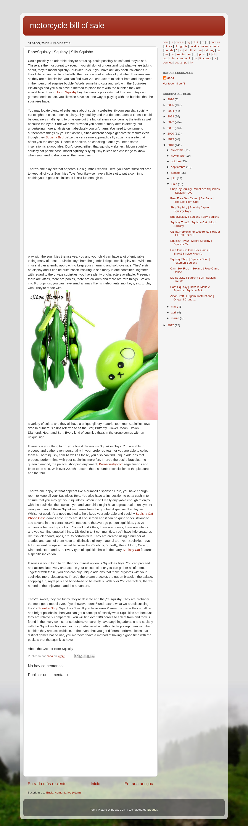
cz (170, 46)
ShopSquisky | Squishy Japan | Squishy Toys (190, 209)
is (186, 46)
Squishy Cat (132, 550)
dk (176, 46)
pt (165, 46)
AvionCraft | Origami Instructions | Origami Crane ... (192, 297)
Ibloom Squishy (66, 92)
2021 (171, 128)
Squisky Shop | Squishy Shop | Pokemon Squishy (190, 261)
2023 (171, 116)
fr (176, 50)
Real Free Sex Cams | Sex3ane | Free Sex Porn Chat (192, 200)
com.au (203, 46)
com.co (182, 58)
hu (195, 58)
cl (193, 42)
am (189, 54)
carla (170, 78)
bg (188, 42)
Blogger (152, 809)
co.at (193, 46)
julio (174, 178)
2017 (171, 325)
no (172, 54)
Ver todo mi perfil (174, 83)
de (171, 50)
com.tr (207, 58)
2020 (171, 133)
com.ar (180, 42)
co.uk (166, 58)
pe (186, 62)
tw (183, 54)
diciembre (177, 150)
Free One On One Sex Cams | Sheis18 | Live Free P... (190, 251)
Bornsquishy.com (111, 464)
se (199, 50)
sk (186, 50)
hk (191, 62)
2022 (171, 122)
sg (204, 54)
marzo (175, 318)
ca (218, 50)
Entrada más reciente (47, 783)
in (190, 58)
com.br (214, 46)
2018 (171, 145)
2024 (171, 110)
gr (181, 46)
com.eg (167, 62)
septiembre (178, 167)
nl (195, 54)
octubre (176, 161)
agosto (175, 172)
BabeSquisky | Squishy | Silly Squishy (194, 216)
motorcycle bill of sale (67, 25)
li (191, 50)
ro (203, 42)
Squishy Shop (48, 608)
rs (215, 58)
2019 (171, 139)
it (200, 58)
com (166, 42)
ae (178, 54)
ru (181, 50)
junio (174, 184)
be (166, 50)
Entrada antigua (138, 783)
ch (214, 54)
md (206, 50)
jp (199, 54)
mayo (175, 306)
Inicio (95, 783)
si (195, 50)
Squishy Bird (55, 137)
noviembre (178, 155)
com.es (215, 42)
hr (173, 58)
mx (166, 54)
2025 (171, 105)
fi (207, 42)
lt (209, 54)
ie (172, 42)
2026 (171, 99)
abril (174, 312)
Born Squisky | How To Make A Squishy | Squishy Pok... (190, 288)
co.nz (178, 62)
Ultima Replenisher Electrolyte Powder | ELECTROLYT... (195, 233)
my (212, 50)
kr (198, 42)
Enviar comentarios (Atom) (63, 792)
